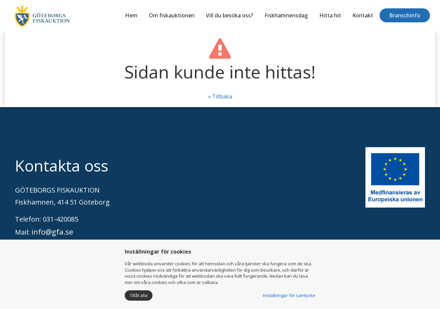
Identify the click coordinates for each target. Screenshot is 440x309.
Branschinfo (404, 15)
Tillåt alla (138, 295)
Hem (131, 15)
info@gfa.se (52, 232)
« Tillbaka (220, 96)
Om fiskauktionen (172, 15)
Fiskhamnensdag (286, 15)
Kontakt (362, 15)
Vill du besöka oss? (229, 15)
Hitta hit (330, 15)
